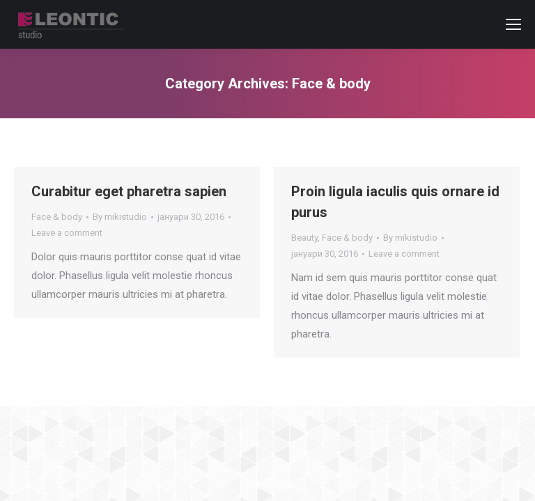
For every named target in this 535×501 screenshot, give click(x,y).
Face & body (56, 217)
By (120, 217)
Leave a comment (66, 233)
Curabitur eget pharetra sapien (128, 191)
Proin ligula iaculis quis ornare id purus (395, 202)
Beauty (304, 237)
